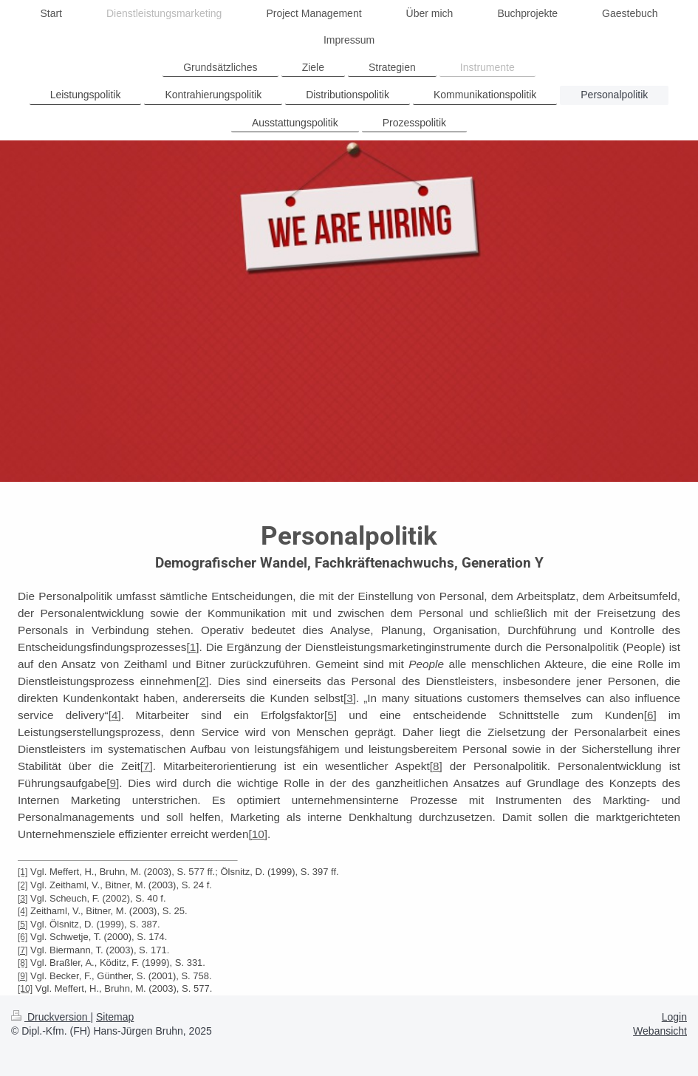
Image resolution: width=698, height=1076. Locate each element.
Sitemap (115, 1017)
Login (674, 1017)
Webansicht (660, 1031)
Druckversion (50, 1017)
